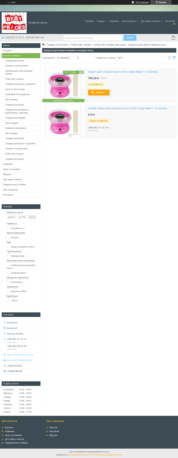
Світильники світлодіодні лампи (18, 72)
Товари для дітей (14, 60)
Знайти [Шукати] (130, 37)
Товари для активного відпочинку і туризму (17, 111)
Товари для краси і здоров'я (20, 83)
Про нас (53, 427)
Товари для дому (14, 104)
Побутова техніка (14, 78)
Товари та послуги (57, 44)
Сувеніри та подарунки (17, 94)
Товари (101, 21)
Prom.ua (105, 451)
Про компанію (10, 189)
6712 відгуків (142, 2)
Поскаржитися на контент (81, 454)
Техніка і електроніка (16, 65)
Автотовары (11, 99)
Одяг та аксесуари (15, 89)
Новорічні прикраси (15, 127)
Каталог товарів (11, 55)
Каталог (9, 427)
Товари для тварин (15, 117)
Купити (100, 92)
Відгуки (7, 174)
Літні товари (11, 122)
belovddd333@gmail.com (19, 360)
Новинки (114, 21)
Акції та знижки (11, 169)
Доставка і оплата (150, 21)
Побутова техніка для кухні (110, 44)
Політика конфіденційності (109, 454)
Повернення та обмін (14, 184)
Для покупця (129, 21)
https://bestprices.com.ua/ (20, 354)
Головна (89, 21)
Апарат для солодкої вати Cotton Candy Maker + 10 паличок (123, 71)
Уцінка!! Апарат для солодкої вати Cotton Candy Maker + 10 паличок (127, 108)
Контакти (170, 21)
